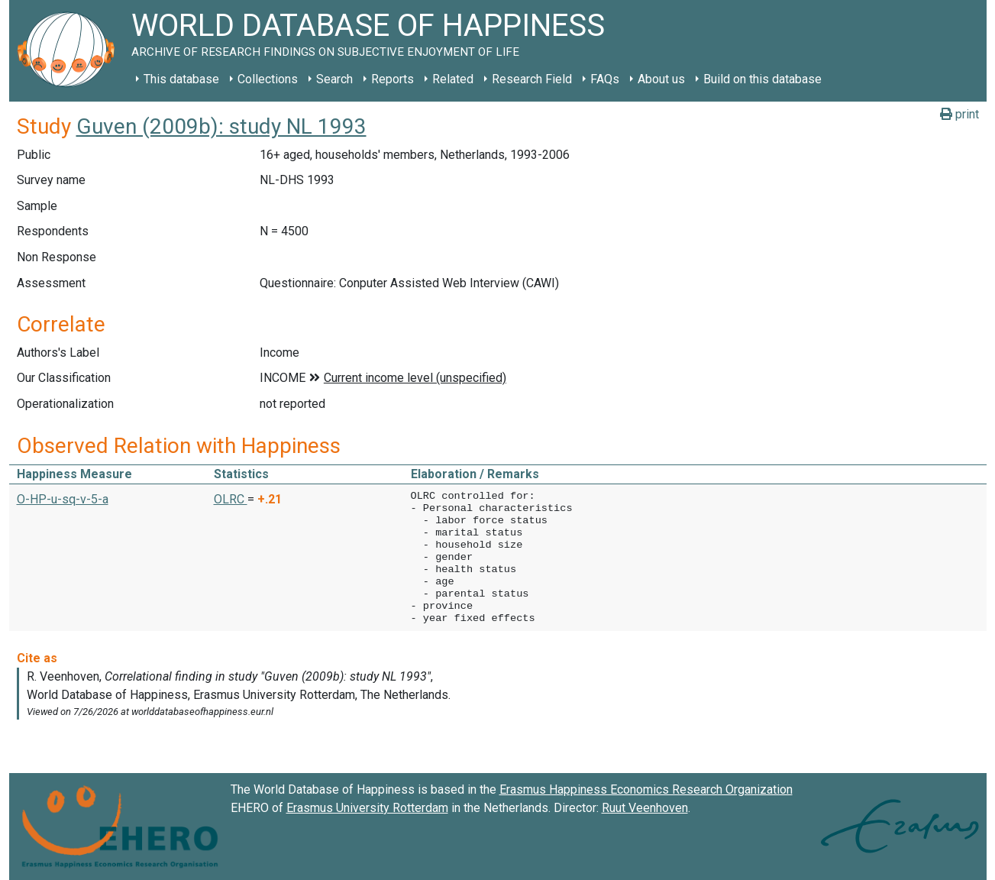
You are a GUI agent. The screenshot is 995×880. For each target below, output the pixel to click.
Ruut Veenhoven (645, 808)
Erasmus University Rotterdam (367, 808)
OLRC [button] (230, 499)
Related (452, 79)
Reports (392, 79)
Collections (267, 79)
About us (661, 79)
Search (334, 79)
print (959, 114)
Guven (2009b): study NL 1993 (221, 126)
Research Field (532, 79)
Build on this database (762, 79)
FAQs (604, 79)
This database (181, 79)
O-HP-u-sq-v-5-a (62, 499)
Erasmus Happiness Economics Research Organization (646, 789)
